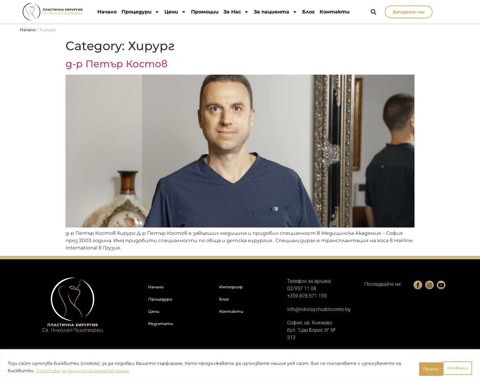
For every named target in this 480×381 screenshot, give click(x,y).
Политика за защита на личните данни (123, 372)
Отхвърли (412, 368)
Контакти (335, 12)
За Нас (236, 11)
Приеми (454, 368)
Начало (107, 12)
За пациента (275, 11)
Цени (175, 11)
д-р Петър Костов (116, 64)
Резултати (160, 323)
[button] (374, 12)
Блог (308, 12)
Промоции (205, 12)
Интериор (231, 286)
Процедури (140, 11)
